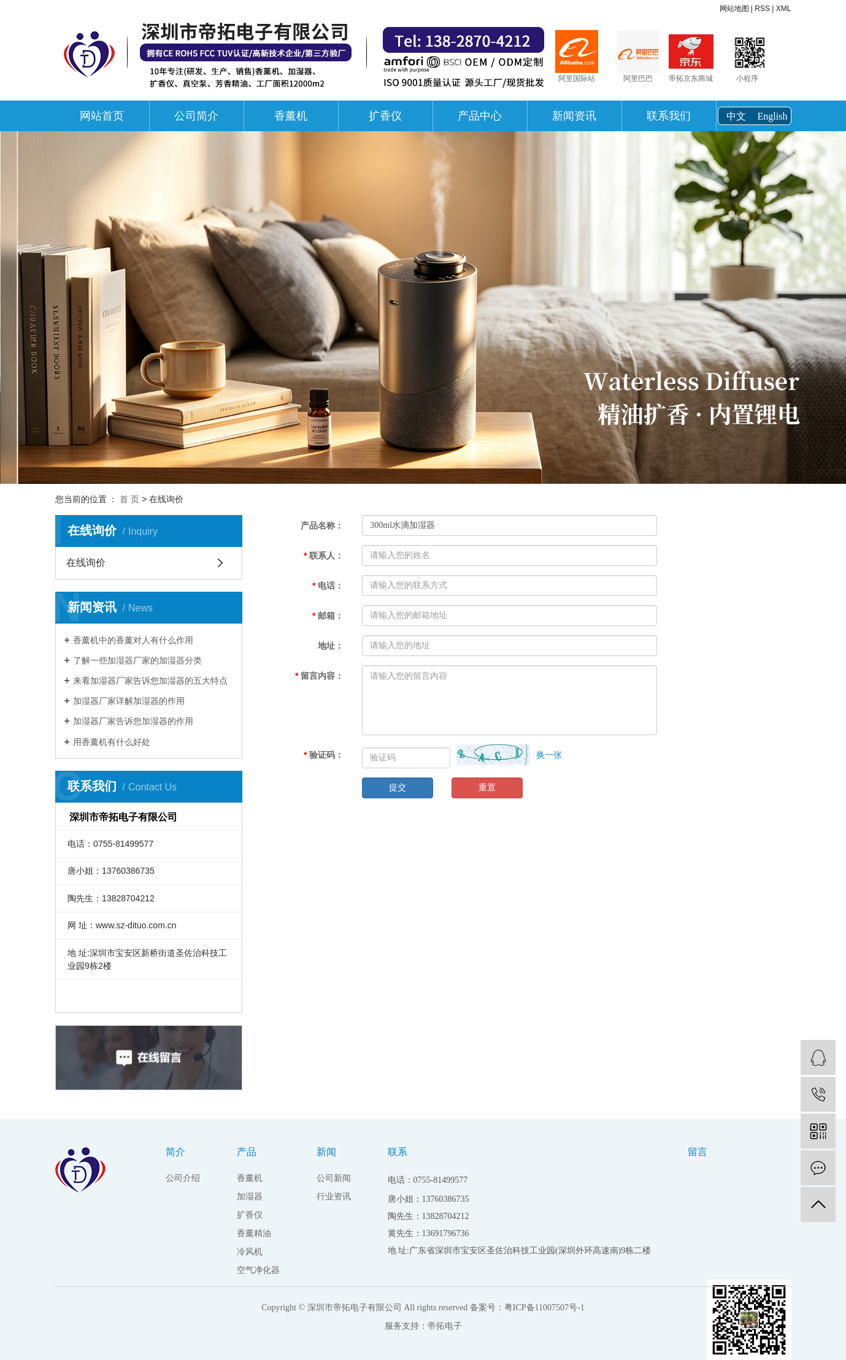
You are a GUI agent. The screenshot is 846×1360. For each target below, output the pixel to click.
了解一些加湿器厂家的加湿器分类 (137, 660)
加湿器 (250, 1196)
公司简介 (196, 116)
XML (783, 8)
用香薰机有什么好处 (111, 742)
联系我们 (669, 116)
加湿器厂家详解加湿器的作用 (129, 701)
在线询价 (86, 562)
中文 (736, 116)
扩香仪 (385, 116)
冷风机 (250, 1251)
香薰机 (290, 116)
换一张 (549, 755)
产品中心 (480, 116)
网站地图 (734, 8)
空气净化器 (258, 1270)
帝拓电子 (445, 1326)
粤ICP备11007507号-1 (544, 1307)
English (773, 116)
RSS (762, 8)
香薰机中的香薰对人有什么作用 (133, 640)
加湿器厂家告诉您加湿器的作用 (133, 721)
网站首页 (102, 116)
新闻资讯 (574, 116)
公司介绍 (183, 1178)
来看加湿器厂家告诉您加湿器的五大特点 (150, 681)
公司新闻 (334, 1178)
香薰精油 (254, 1233)
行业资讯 (334, 1196)
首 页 (129, 499)
